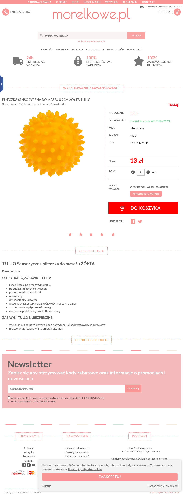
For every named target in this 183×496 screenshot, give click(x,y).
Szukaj (136, 35)
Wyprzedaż (134, 49)
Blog (75, 2)
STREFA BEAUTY (95, 49)
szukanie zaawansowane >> (91, 41)
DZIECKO (77, 49)
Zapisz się (133, 388)
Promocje (62, 49)
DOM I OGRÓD (115, 49)
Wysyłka (111, 2)
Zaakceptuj (109, 477)
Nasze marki (91, 2)
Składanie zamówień (77, 456)
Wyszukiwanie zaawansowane (90, 88)
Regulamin (129, 2)
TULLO (134, 113)
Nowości (47, 49)
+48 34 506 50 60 (20, 12)
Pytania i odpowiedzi (77, 448)
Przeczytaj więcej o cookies (85, 469)
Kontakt (148, 2)
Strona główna (39, 2)
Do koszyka (140, 208)
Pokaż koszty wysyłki (145, 194)
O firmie (61, 2)
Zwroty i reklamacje (77, 452)
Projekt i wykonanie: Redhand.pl (164, 492)
